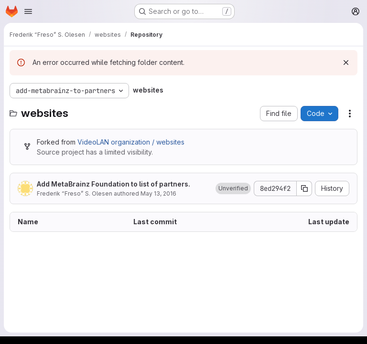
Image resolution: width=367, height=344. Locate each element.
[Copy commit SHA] (304, 188)
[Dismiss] (346, 62)
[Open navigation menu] (28, 11)
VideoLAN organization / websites (130, 142)
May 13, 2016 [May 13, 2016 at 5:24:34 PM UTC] (158, 193)
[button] (233, 188)
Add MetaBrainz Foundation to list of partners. (113, 184)
